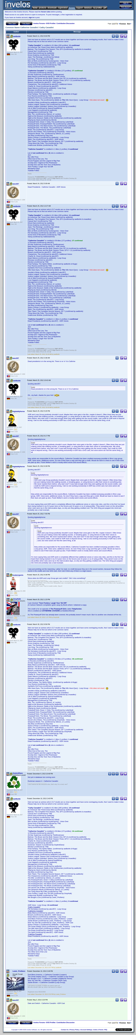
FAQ (105, 1029)
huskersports (18, 575)
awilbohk (17, 36)
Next (129, 23)
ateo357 (16, 184)
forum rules (45, 12)
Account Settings (86, 1029)
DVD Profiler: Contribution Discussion (60, 23)
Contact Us (64, 1029)
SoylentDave (18, 773)
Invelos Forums (39, 23)
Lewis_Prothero (19, 971)
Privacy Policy (74, 1029)
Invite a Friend (98, 1029)
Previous (122, 23)
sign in (31, 17)
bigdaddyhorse (19, 411)
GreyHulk (17, 599)
